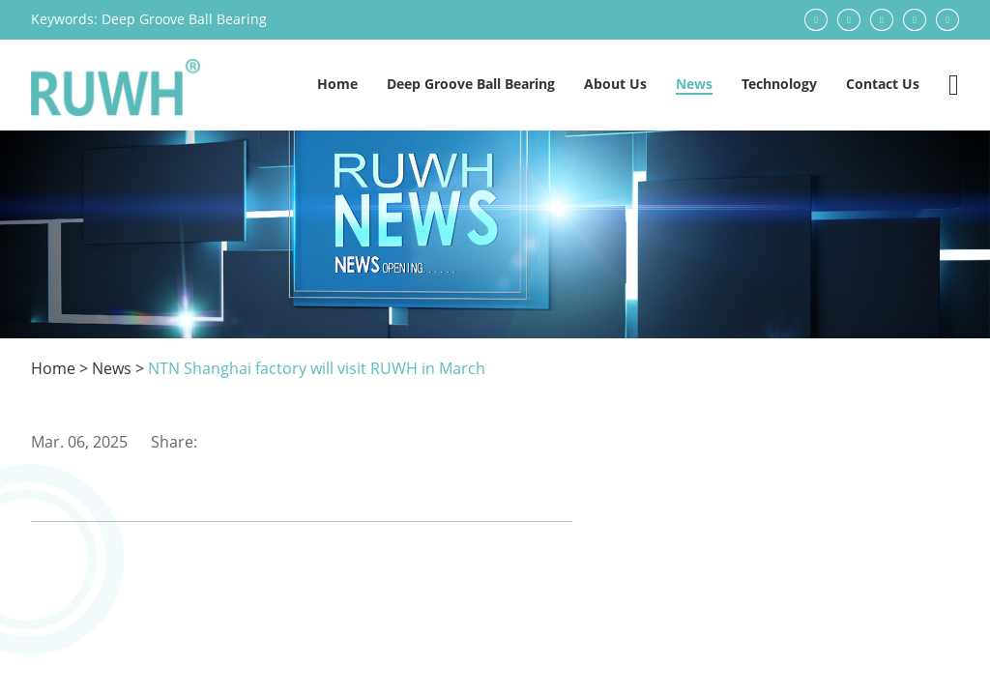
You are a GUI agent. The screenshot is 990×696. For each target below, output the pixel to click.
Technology (779, 83)
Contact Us (882, 83)
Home (337, 83)
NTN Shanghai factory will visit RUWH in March (316, 368)
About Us (615, 83)
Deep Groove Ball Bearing (184, 19)
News (694, 83)
